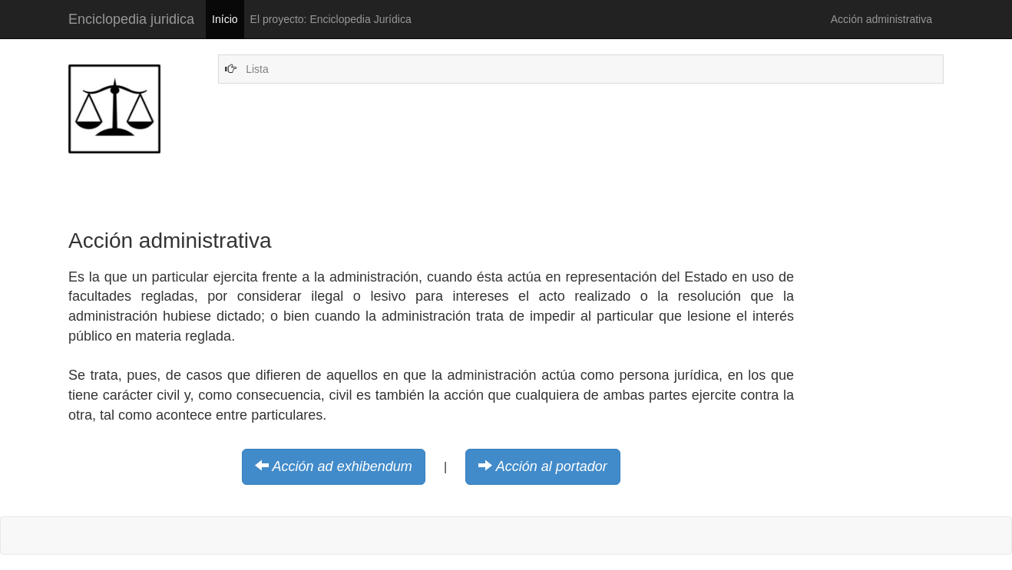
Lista (257, 69)
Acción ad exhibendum (342, 466)
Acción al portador (551, 466)
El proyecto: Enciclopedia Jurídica (331, 19)
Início (224, 19)
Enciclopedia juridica (131, 19)
